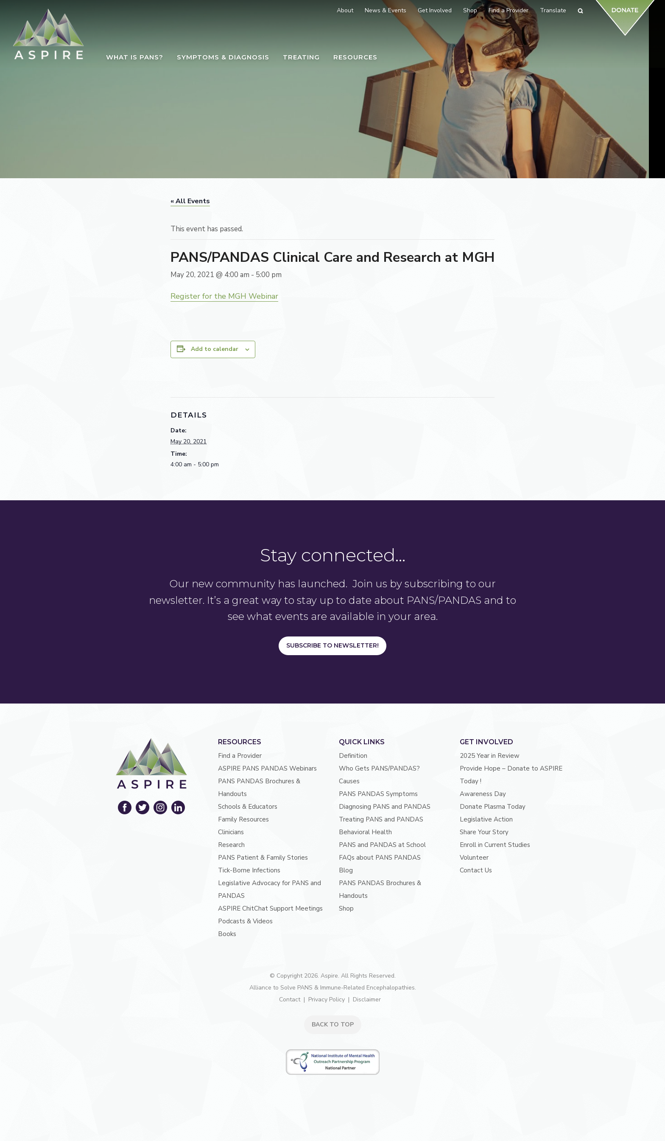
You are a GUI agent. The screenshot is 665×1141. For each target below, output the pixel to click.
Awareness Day (483, 794)
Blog (346, 870)
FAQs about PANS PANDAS (380, 857)
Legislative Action (486, 819)
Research (231, 845)
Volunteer (474, 857)
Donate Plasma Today (492, 806)
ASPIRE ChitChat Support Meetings (270, 908)
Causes (349, 781)
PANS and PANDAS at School (382, 845)
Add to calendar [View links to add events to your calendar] (214, 349)
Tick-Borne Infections (249, 870)
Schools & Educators (247, 806)
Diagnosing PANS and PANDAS (384, 806)
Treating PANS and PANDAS (381, 819)
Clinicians (231, 832)
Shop (346, 908)
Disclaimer (367, 999)
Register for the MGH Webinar (224, 296)
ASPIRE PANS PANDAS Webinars (267, 768)
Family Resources (243, 819)
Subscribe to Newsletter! (332, 645)
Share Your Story (484, 832)
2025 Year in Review (490, 755)
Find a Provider (240, 755)
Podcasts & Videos (245, 921)
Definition (353, 755)
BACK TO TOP (333, 1024)
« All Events (190, 201)
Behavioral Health (365, 832)
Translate (553, 10)
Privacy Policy (326, 999)
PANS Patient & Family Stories (263, 857)
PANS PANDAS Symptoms (378, 794)
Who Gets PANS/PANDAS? (379, 768)
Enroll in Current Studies (495, 845)
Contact (289, 999)
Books (227, 934)
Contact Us (476, 870)
